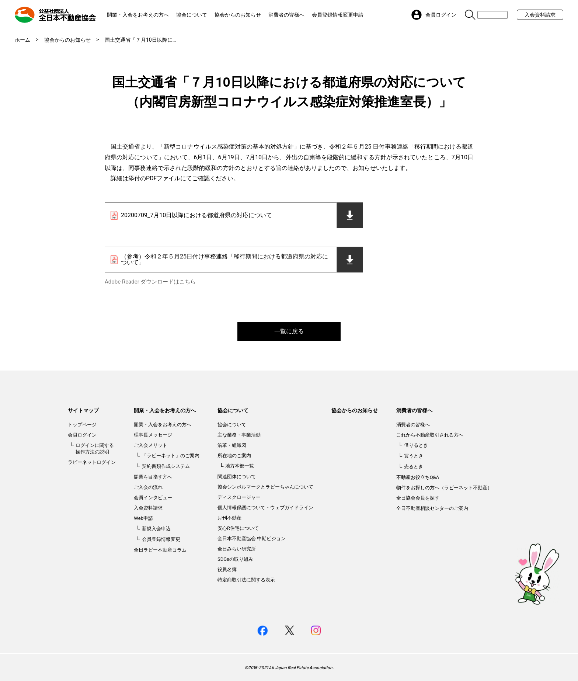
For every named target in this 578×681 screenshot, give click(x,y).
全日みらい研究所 (236, 549)
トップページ (82, 424)
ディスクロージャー (239, 497)
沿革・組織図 (231, 445)
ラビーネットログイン (92, 462)
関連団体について (236, 476)
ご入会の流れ (148, 487)
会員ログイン (82, 435)
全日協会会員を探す (417, 498)
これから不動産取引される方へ (429, 435)
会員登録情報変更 (161, 539)
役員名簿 (227, 569)
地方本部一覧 (239, 466)
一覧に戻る (289, 331)
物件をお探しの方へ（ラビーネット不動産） (444, 487)
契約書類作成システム (166, 466)
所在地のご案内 (234, 455)
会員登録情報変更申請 (337, 15)
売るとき (413, 466)
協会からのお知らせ (238, 15)
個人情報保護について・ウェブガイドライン (265, 507)
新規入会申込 (156, 528)
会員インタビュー (153, 497)
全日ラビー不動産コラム (160, 550)
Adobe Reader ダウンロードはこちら (150, 281)
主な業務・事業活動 (239, 435)
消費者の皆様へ (286, 15)
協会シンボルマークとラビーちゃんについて (265, 487)
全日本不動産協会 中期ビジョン (251, 538)
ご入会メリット (150, 445)
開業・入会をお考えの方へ (138, 15)
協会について (191, 15)
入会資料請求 (540, 15)
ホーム (22, 40)
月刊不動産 (229, 518)
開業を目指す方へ (153, 477)
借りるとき (416, 445)
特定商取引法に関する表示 (246, 580)
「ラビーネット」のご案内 (170, 455)
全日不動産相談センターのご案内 (432, 508)
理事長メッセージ (153, 435)
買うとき (413, 456)
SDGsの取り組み (235, 559)
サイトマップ (83, 410)
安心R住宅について (238, 528)
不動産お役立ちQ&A (417, 477)
